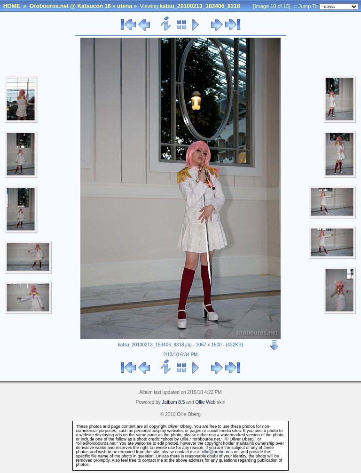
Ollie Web (206, 402)
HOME (11, 6)
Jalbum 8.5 (173, 402)
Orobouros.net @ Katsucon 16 (70, 6)
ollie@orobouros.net (221, 451)
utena (124, 6)
